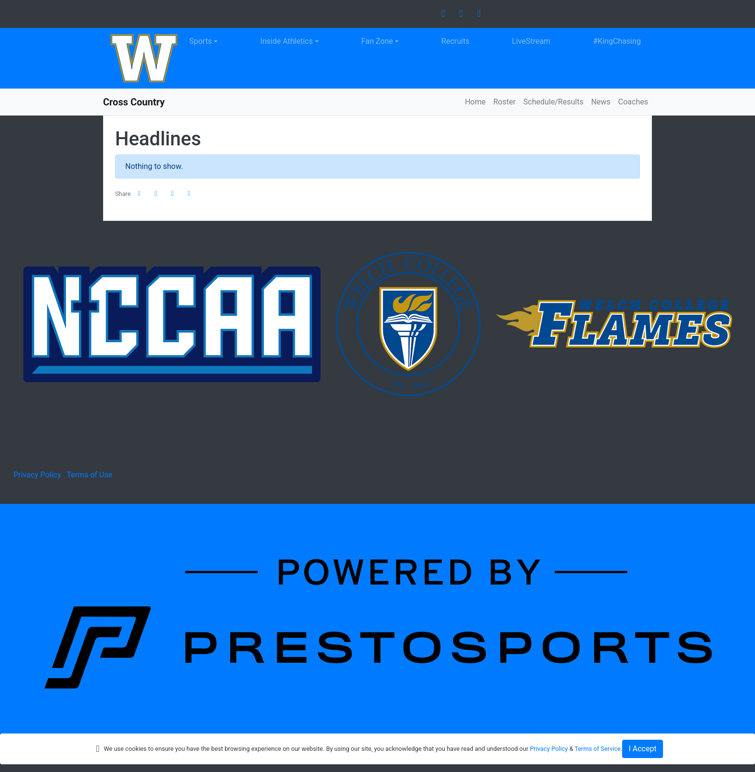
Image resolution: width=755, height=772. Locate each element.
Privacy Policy (37, 474)
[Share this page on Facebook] (139, 193)
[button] (189, 193)
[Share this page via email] (173, 193)
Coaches (633, 101)
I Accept (642, 748)
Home (475, 101)
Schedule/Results (553, 101)
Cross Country (134, 102)
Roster (504, 101)
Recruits (455, 41)
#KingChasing (617, 41)
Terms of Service (597, 748)
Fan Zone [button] (377, 41)
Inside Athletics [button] (286, 41)
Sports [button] (200, 41)
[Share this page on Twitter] (156, 193)
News (601, 101)
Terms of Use (89, 474)
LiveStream (531, 41)
